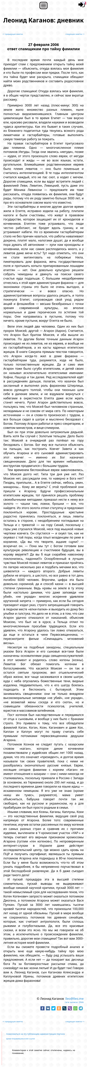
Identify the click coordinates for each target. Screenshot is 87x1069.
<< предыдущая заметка (13, 34)
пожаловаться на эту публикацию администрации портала (35, 1033)
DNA (81, 1002)
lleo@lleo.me (74, 998)
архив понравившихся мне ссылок (20, 1038)
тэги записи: (71, 1002)
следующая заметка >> (74, 34)
